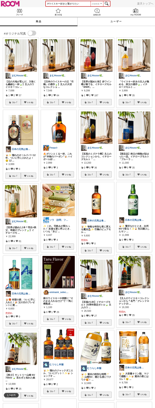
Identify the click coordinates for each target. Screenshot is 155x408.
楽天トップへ (145, 3)
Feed (19, 12)
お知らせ (97, 12)
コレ (15, 102)
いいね (30, 102)
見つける (58, 12)
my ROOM (135, 12)
